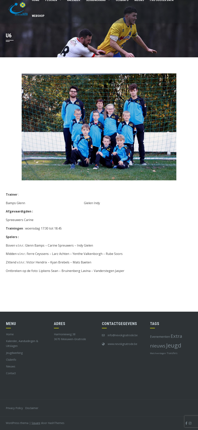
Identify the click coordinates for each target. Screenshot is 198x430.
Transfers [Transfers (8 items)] (172, 353)
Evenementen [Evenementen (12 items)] (160, 337)
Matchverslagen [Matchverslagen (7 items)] (158, 353)
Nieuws (10, 366)
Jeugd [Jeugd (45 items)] (173, 345)
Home (10, 334)
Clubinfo (11, 359)
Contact (11, 373)
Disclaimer (31, 408)
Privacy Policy (14, 408)
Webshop (38, 16)
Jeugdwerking (14, 353)
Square (36, 423)
